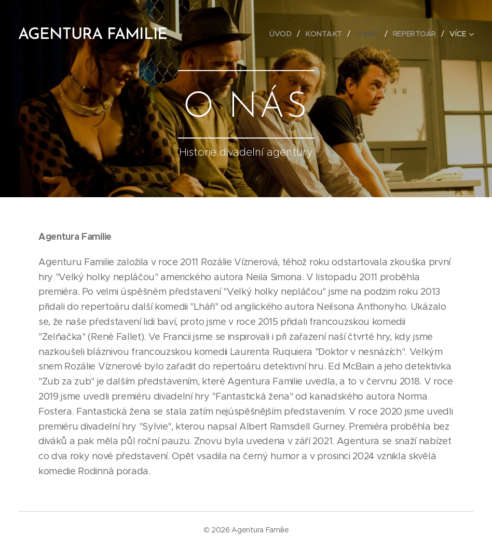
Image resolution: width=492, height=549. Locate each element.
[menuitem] (283, 34)
